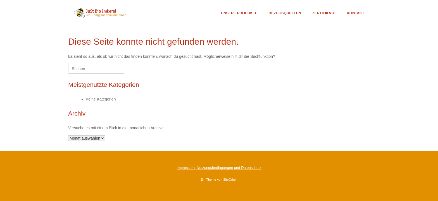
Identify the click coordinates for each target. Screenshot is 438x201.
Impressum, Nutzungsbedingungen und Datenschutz (219, 168)
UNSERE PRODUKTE (239, 13)
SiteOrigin (230, 179)
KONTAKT (355, 13)
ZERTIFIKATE (324, 13)
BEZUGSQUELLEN (285, 13)
